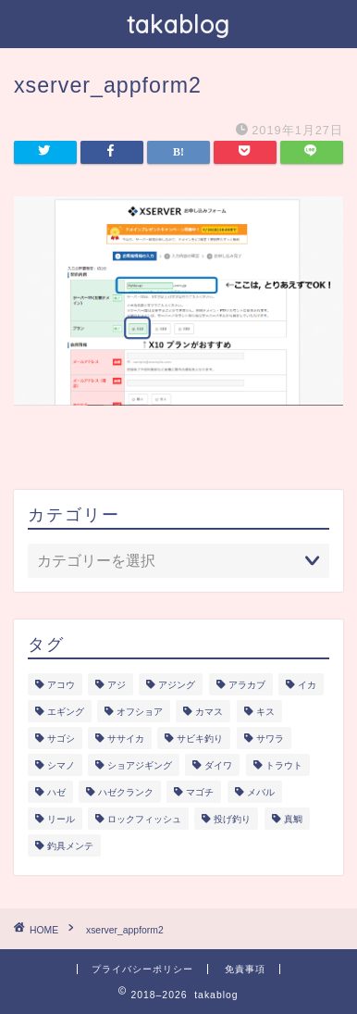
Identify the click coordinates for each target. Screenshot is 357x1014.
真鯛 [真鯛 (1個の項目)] (293, 819)
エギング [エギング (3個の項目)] (65, 712)
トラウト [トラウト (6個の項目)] (283, 765)
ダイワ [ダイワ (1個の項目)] (218, 765)
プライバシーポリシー (142, 969)
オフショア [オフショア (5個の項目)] (140, 712)
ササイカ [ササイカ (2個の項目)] (125, 738)
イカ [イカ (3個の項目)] (307, 685)
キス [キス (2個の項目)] (265, 712)
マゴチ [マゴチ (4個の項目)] (200, 792)
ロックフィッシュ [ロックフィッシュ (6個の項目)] (144, 819)
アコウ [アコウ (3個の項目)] (61, 685)
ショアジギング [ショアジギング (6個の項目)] (139, 765)
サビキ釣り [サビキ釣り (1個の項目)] (200, 738)
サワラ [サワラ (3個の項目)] (270, 738)
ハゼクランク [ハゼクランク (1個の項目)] (126, 792)
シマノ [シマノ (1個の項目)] (61, 765)
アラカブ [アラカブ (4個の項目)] (246, 685)
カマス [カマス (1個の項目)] (209, 712)
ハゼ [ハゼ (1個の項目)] (56, 792)
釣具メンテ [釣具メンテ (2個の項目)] (70, 846)
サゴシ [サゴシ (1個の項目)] (61, 738)
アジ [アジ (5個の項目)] (116, 685)
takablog (178, 24)
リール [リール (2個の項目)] (61, 819)
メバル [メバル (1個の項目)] (261, 792)
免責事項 (245, 969)
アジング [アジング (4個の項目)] (176, 685)
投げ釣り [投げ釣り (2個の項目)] (232, 819)
